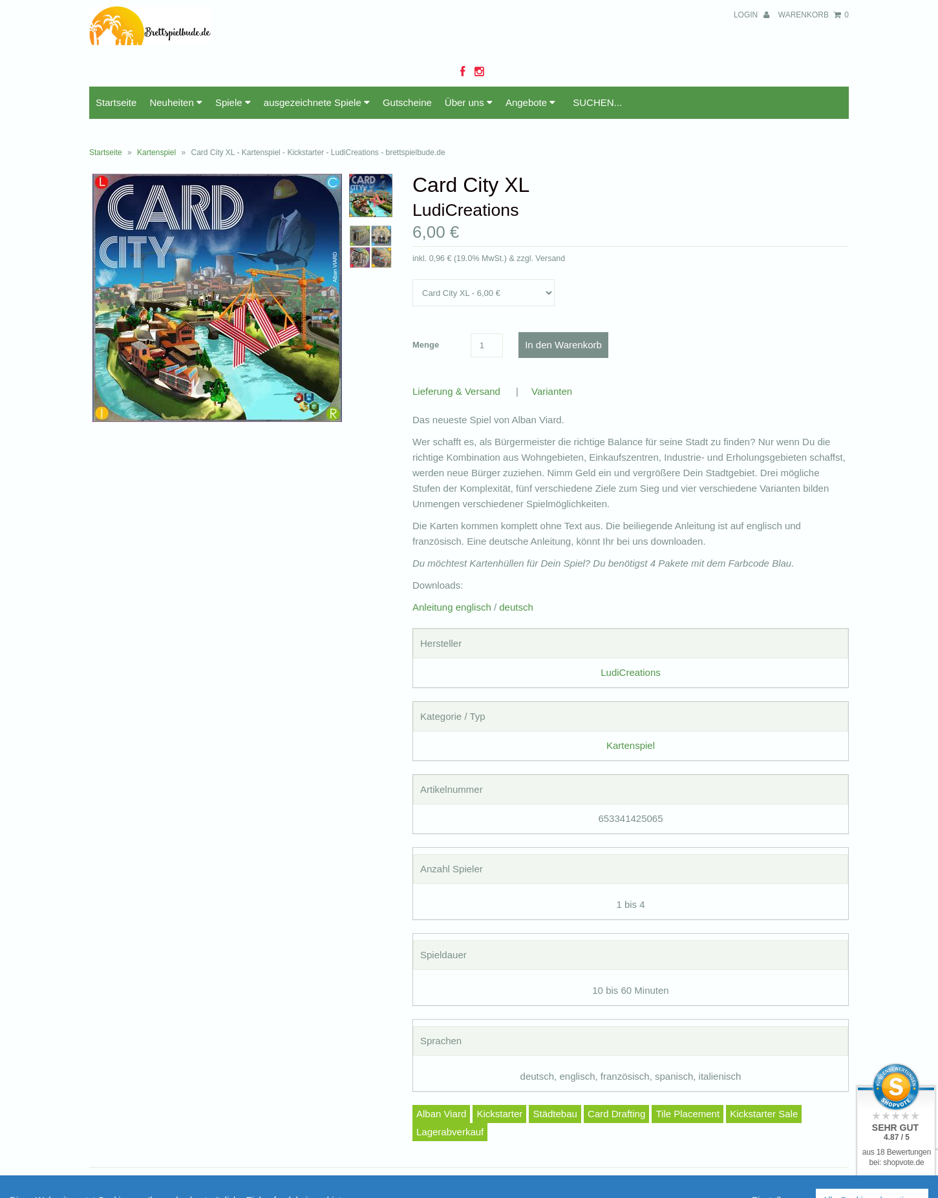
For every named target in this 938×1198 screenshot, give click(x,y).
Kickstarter (499, 1113)
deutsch (516, 607)
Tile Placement (687, 1113)
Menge (425, 345)
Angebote (530, 102)
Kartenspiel (156, 152)
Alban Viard (441, 1113)
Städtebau (555, 1113)
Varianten (551, 391)
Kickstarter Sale (764, 1113)
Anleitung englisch (451, 607)
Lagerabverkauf (450, 1131)
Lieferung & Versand (456, 391)
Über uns (469, 102)
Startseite (116, 102)
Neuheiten (175, 102)
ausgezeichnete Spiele (317, 102)
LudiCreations (631, 672)
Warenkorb (813, 14)
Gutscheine (407, 102)
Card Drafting (616, 1113)
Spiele (233, 102)
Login (751, 14)
